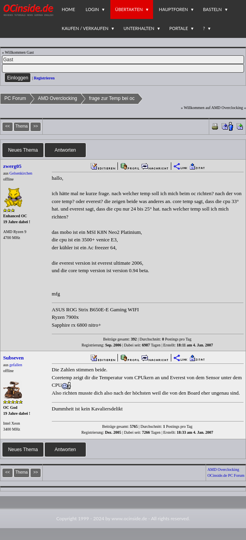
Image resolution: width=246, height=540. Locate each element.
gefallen (15, 365)
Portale (178, 28)
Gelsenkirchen (20, 173)
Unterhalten (138, 28)
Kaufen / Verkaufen (85, 28)
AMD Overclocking (57, 98)
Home (68, 9)
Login (92, 9)
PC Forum (15, 98)
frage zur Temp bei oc (111, 98)
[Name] (123, 59)
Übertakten (129, 9)
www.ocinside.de (129, 518)
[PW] (123, 68)
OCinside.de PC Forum (225, 475)
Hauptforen (173, 9)
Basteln (212, 9)
